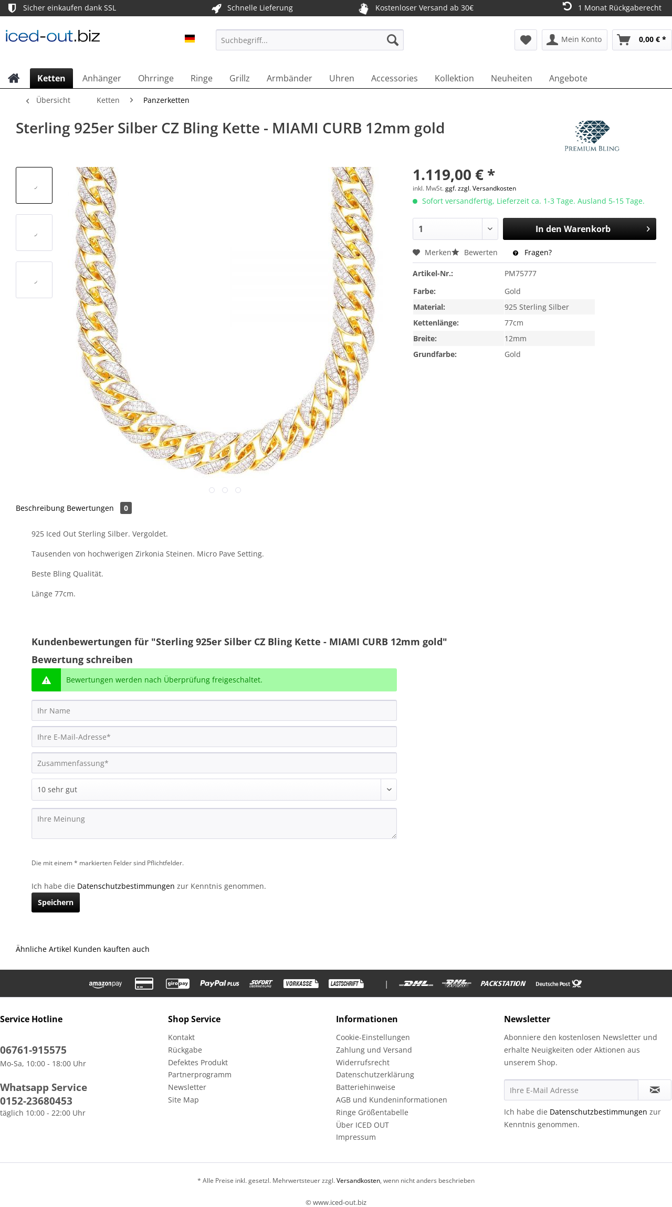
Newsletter (187, 1087)
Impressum (356, 1137)
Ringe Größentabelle (372, 1112)
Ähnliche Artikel (43, 949)
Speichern (56, 902)
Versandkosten (357, 1180)
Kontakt (181, 1037)
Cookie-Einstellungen (373, 1037)
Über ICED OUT (362, 1125)
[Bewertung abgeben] (214, 790)
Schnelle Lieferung (251, 8)
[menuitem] (310, 44)
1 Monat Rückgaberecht (611, 7)
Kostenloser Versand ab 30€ (414, 8)
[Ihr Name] (214, 710)
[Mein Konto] (574, 39)
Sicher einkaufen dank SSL (60, 8)
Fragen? (532, 252)
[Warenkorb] (642, 39)
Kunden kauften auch (112, 949)
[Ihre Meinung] (214, 823)
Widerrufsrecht (363, 1062)
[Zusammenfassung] (214, 762)
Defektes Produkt (198, 1062)
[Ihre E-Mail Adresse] (571, 1089)
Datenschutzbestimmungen (126, 886)
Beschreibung (40, 508)
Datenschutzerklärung (375, 1074)
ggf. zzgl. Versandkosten (480, 188)
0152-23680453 (36, 1101)
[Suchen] (393, 39)
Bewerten (476, 252)
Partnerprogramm (200, 1074)
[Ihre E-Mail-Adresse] (214, 736)
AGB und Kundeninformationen (391, 1100)
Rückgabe (185, 1050)
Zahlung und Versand (374, 1050)
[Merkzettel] (525, 39)
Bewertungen (99, 508)
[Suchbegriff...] (310, 39)
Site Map (183, 1100)
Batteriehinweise (365, 1087)
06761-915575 (33, 1050)
